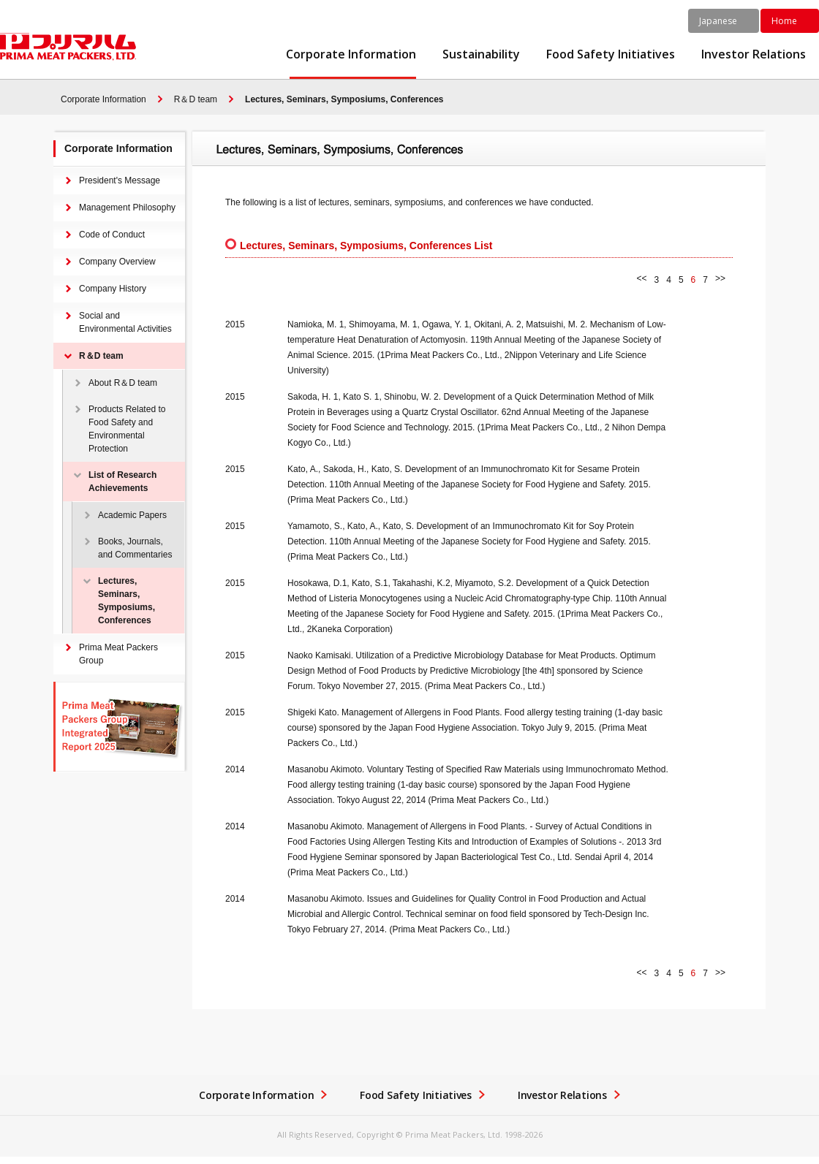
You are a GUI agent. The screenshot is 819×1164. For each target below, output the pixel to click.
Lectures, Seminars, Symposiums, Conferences (344, 99)
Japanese (718, 21)
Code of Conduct (112, 234)
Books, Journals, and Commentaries (135, 548)
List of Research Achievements (122, 481)
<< (642, 278)
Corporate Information (351, 54)
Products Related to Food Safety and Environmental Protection (126, 429)
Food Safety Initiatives (610, 54)
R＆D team (195, 99)
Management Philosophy (127, 207)
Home (784, 21)
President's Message (119, 180)
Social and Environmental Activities (125, 322)
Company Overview (117, 261)
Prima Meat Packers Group (118, 654)
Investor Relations (753, 54)
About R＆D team (122, 383)
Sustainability (481, 54)
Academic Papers (132, 515)
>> (720, 278)
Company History (112, 289)
